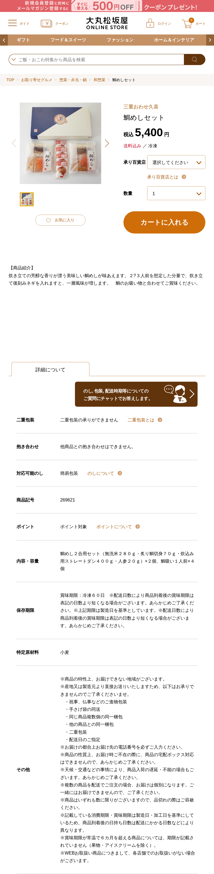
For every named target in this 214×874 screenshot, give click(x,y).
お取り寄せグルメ (36, 80)
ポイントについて (114, 526)
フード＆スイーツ (68, 40)
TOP (10, 80)
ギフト (23, 40)
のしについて (101, 473)
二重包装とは (141, 420)
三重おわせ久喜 (141, 107)
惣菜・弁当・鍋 (73, 80)
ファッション (120, 40)
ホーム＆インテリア (174, 40)
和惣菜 (99, 80)
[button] (106, 143)
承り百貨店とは (163, 177)
